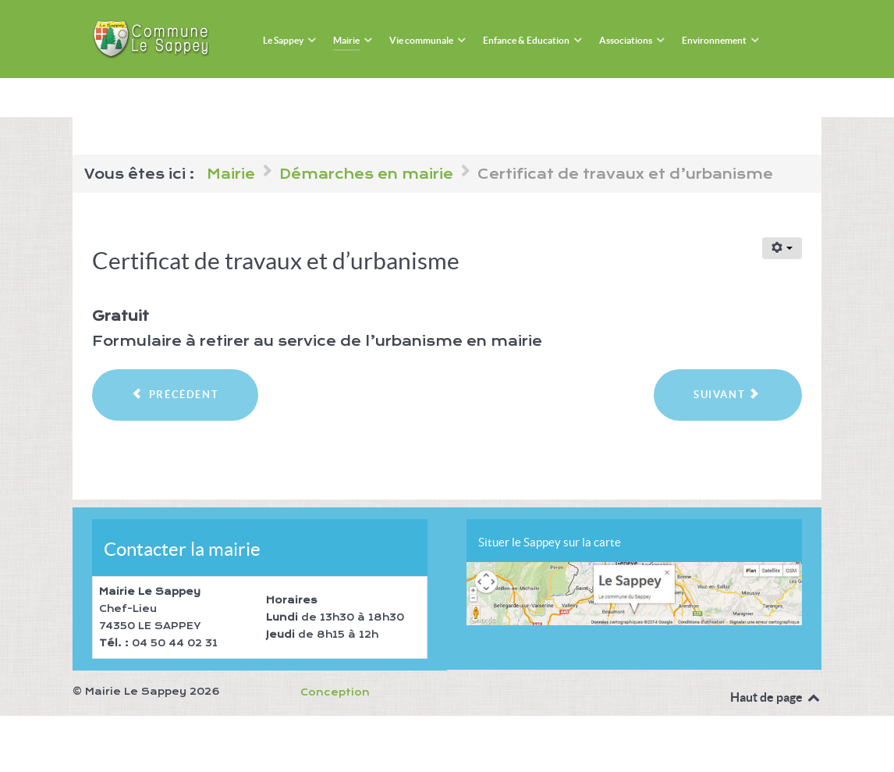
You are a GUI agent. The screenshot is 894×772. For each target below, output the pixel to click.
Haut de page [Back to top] (775, 697)
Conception (335, 692)
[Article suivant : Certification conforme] (728, 395)
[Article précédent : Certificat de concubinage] (175, 395)
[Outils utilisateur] (782, 248)
